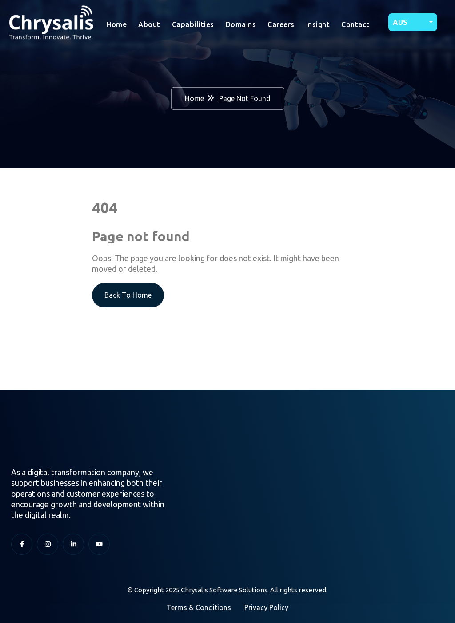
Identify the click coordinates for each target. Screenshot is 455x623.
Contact (355, 24)
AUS (400, 22)
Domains (241, 24)
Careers (281, 24)
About (149, 24)
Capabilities (193, 24)
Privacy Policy (266, 607)
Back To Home (128, 295)
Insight (318, 24)
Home (116, 24)
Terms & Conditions (199, 607)
